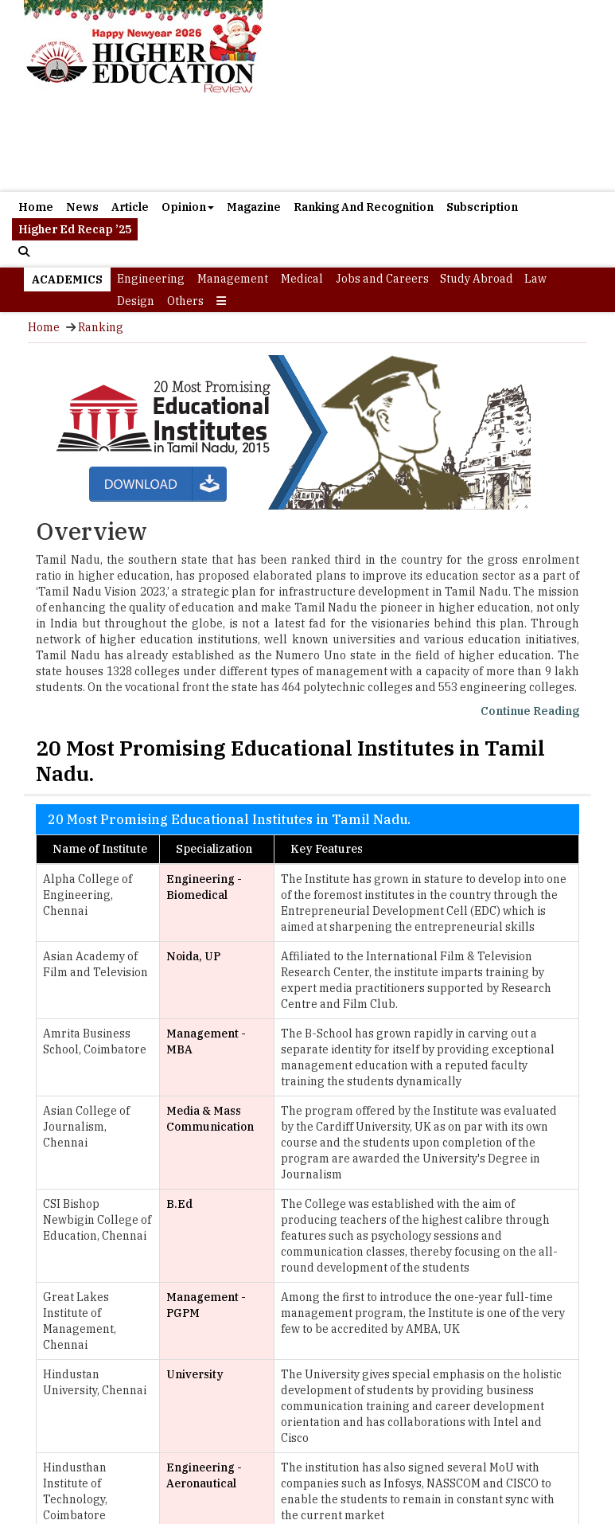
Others (185, 301)
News (82, 207)
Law (535, 279)
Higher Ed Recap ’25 (74, 229)
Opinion (188, 207)
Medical (302, 279)
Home (35, 207)
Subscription (482, 207)
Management (232, 279)
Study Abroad (476, 279)
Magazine (254, 207)
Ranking (100, 327)
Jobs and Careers (382, 279)
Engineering (151, 279)
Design (135, 301)
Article (130, 207)
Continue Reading (530, 711)
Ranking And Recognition (364, 207)
